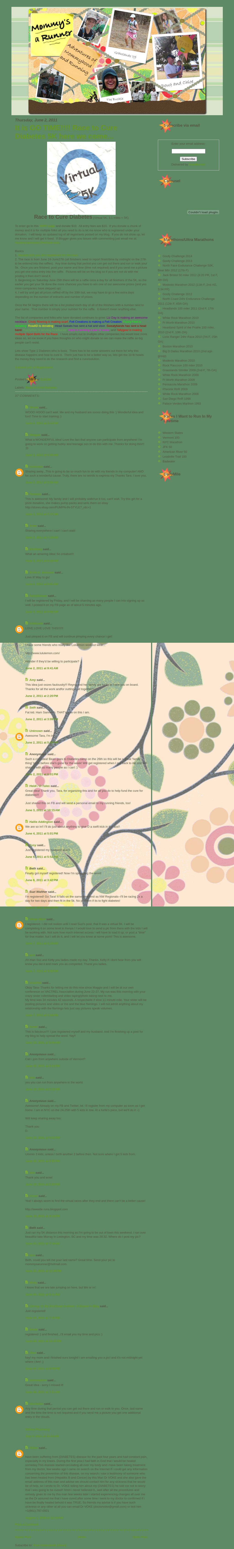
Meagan (34, 435)
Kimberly (35, 549)
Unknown (36, 466)
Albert (34, 1448)
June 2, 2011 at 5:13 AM (41, 423)
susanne (35, 982)
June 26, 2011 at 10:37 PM (43, 1341)
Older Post (140, 1537)
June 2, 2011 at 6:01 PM (41, 774)
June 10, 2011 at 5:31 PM (42, 1089)
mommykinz (38, 1380)
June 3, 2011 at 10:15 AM (42, 810)
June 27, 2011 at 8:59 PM (42, 1368)
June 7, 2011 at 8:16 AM (41, 943)
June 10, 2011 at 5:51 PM (42, 1137)
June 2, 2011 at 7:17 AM (41, 514)
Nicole (33, 407)
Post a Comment (27, 1524)
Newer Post (23, 1537)
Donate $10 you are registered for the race (48, 255)
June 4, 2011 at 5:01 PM (41, 833)
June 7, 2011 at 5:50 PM (41, 1015)
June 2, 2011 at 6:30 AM (41, 482)
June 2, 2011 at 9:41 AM (41, 668)
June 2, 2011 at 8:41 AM (41, 584)
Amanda (35, 494)
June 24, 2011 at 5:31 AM (42, 1294)
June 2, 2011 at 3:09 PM (41, 719)
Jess (32, 1352)
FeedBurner (197, 164)
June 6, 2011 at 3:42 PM (41, 880)
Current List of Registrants (34, 367)
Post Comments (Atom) (49, 1545)
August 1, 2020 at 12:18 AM (44, 1518)
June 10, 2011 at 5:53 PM (42, 1184)
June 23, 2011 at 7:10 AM (42, 1243)
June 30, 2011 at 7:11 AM (42, 1392)
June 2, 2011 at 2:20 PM (41, 696)
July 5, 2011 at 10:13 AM (42, 1436)
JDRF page (47, 226)
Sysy (32, 845)
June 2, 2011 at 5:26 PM (41, 742)
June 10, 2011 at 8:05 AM (42, 1042)
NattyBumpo (38, 595)
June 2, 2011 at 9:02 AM (41, 611)
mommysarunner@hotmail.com (37, 242)
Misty (33, 1282)
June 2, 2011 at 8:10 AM (41, 561)
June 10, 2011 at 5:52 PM (42, 1161)
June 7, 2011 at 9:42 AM (41, 971)
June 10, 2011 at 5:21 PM (42, 1066)
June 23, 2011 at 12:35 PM (43, 1271)
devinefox (36, 1403)
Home (82, 1537)
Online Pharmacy (37, 1429)
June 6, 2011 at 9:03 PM (41, 907)
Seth (32, 707)
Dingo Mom (37, 919)
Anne (33, 526)
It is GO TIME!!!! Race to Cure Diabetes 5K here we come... (66, 132)
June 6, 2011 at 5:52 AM (41, 856)
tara (32, 955)
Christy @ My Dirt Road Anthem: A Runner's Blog (64, 1306)
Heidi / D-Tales (39, 786)
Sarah (33, 1329)
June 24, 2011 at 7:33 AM (42, 1318)
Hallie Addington (41, 822)
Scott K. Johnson (41, 572)
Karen (33, 1027)
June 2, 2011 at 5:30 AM (41, 455)
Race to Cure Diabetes (41, 387)
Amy (32, 680)
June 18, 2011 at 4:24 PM (42, 1216)
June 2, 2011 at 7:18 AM (41, 537)
